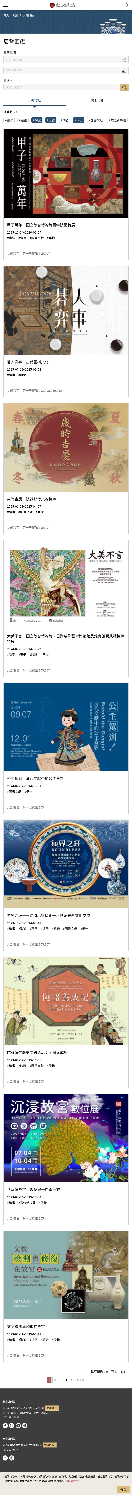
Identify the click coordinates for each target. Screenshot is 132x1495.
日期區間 (9, 52)
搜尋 (124, 87)
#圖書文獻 (96, 120)
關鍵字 (8, 80)
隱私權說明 (71, 1480)
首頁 (6, 15)
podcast (24, 1425)
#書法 (9, 120)
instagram (11, 1425)
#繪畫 (23, 120)
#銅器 (65, 120)
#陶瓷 (37, 120)
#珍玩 (79, 120)
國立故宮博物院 (62, 5)
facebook (5, 1425)
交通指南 (51, 1408)
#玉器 (51, 120)
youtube (18, 1425)
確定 (123, 1489)
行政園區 (43, 1413)
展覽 (16, 15)
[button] (118, 5)
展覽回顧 (28, 15)
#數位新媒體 (117, 120)
